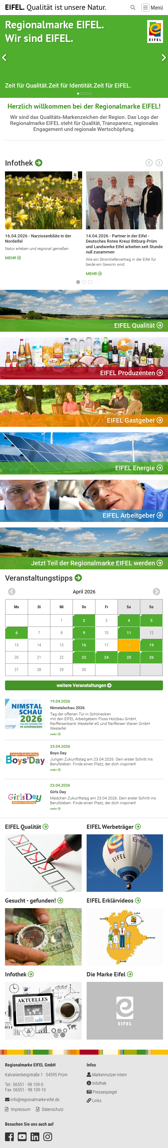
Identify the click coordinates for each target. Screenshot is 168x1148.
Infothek (23, 163)
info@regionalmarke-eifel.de (32, 1099)
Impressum (21, 1109)
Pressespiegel (102, 1092)
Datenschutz (53, 1109)
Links (94, 1100)
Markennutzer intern (107, 1074)
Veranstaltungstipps (43, 578)
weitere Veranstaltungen (84, 685)
